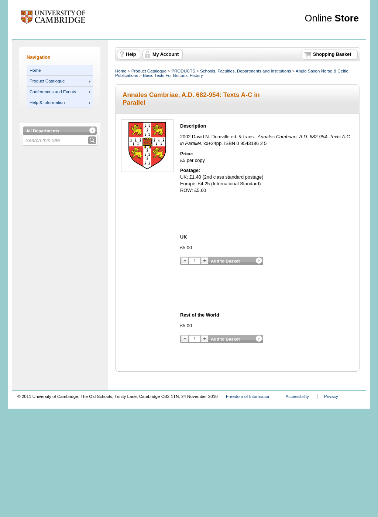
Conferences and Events (53, 91)
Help (131, 54)
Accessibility (297, 396)
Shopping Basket (332, 54)
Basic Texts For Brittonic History (173, 75)
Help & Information (47, 102)
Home (35, 70)
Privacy (331, 396)
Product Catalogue (47, 81)
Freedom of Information (248, 396)
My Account (165, 54)
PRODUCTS (183, 71)
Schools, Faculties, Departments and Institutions (245, 71)
